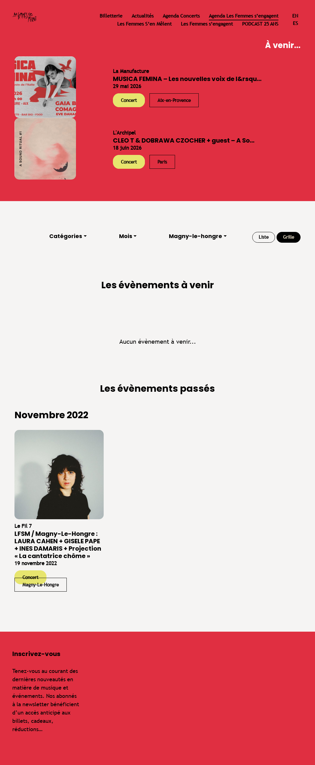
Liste (264, 237)
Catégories (65, 236)
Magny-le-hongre (195, 236)
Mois (125, 236)
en (295, 16)
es (295, 23)
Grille (288, 237)
